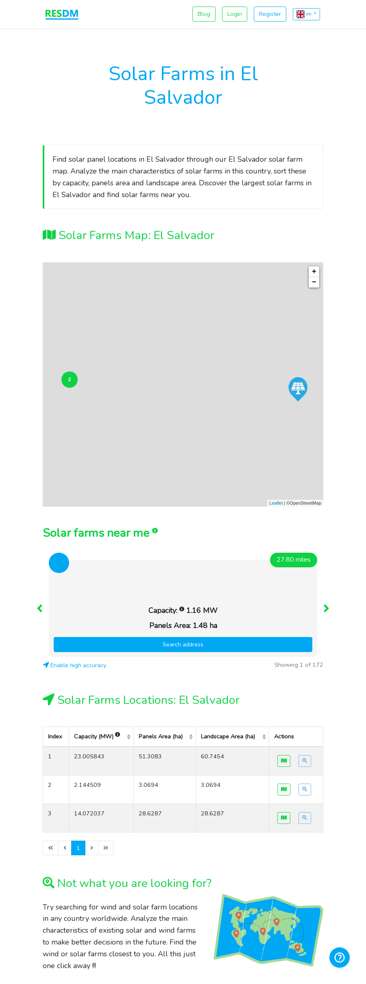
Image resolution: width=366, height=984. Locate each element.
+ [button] (314, 272)
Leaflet (276, 503)
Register (270, 14)
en (304, 14)
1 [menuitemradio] (78, 734)
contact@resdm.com (183, 944)
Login (234, 14)
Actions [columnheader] (284, 623)
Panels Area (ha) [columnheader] (161, 623)
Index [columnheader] (55, 623)
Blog (204, 14)
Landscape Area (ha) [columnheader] (228, 623)
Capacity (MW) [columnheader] (97, 623)
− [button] (314, 282)
